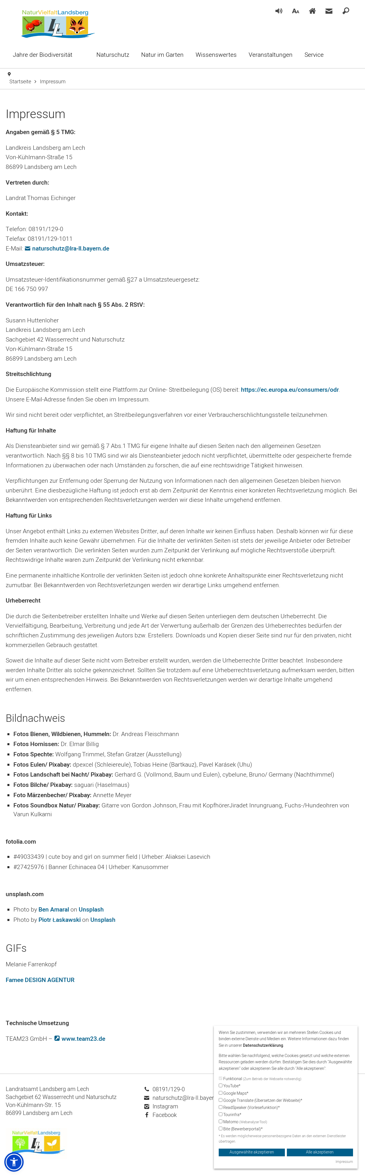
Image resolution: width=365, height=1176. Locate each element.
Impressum (344, 1161)
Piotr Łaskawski (59, 920)
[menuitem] (278, 11)
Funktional (260, 1079)
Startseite (20, 82)
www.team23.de (83, 1038)
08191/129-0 (164, 1089)
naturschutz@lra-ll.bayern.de (70, 248)
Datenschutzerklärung (263, 1045)
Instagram (161, 1106)
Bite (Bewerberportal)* (241, 1129)
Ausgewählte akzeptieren (252, 1152)
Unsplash (91, 909)
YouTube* (229, 1086)
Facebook (160, 1115)
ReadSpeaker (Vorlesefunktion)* (249, 1108)
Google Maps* (233, 1093)
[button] (14, 1162)
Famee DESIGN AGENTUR (40, 980)
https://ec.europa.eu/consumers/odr (290, 389)
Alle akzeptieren (320, 1152)
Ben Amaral (53, 909)
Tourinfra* (230, 1115)
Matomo (243, 1122)
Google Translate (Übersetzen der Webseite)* (260, 1101)
